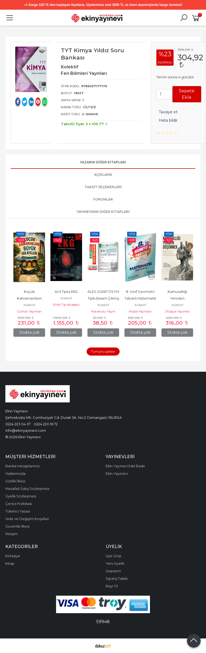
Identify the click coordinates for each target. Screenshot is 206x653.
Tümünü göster (103, 351)
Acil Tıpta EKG (66, 292)
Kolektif (29, 305)
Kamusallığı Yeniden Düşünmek (178, 298)
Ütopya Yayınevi (177, 311)
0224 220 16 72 (46, 424)
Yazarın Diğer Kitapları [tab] (103, 162)
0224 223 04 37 (18, 424)
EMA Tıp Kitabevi (66, 305)
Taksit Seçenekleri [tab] (103, 187)
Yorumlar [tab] (103, 199)
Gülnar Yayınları (29, 311)
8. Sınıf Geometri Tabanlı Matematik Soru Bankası (140, 298)
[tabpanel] (31, 69)
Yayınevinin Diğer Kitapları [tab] (103, 212)
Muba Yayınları (140, 311)
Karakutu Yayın (103, 311)
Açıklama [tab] (103, 175)
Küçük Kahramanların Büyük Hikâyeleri (29, 298)
